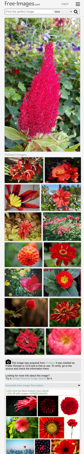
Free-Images (22, 3)
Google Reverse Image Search (29, 378)
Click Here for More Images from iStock (27, 390)
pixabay (50, 363)
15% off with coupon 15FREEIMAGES (27, 393)
